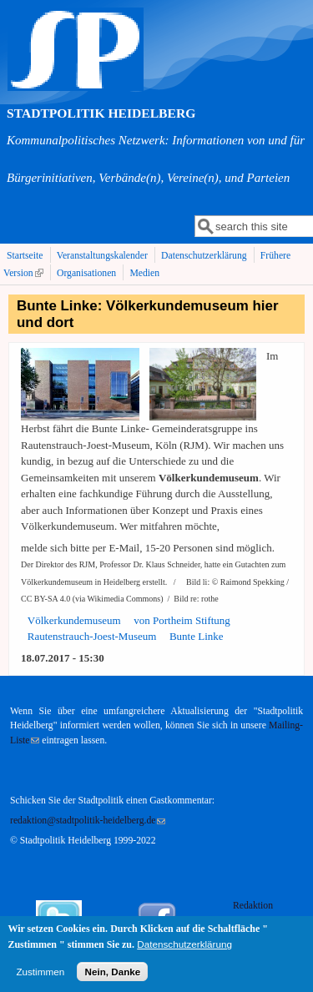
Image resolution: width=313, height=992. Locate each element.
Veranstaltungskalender (102, 255)
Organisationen (86, 273)
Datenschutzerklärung (204, 255)
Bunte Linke (196, 636)
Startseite (25, 255)
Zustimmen (40, 976)
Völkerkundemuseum (74, 620)
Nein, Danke (112, 976)
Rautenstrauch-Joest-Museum (92, 636)
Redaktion (254, 905)
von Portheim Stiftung (182, 620)
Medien (144, 273)
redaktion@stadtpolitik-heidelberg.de (87, 820)
